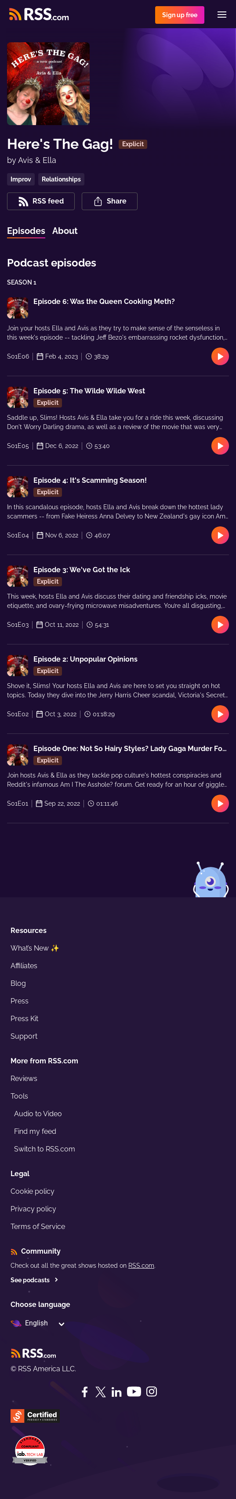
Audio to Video (38, 1114)
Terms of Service (38, 1226)
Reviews (24, 1078)
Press (20, 1001)
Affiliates (24, 966)
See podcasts (34, 1280)
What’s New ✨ (35, 948)
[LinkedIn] (116, 1392)
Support (24, 1036)
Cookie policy (32, 1191)
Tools (19, 1096)
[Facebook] (85, 1392)
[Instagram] (151, 1392)
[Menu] (222, 14)
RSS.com (141, 1265)
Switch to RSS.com (44, 1149)
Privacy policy (33, 1209)
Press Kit (24, 1018)
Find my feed (35, 1131)
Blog (18, 983)
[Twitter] (100, 1392)
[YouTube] (134, 1392)
